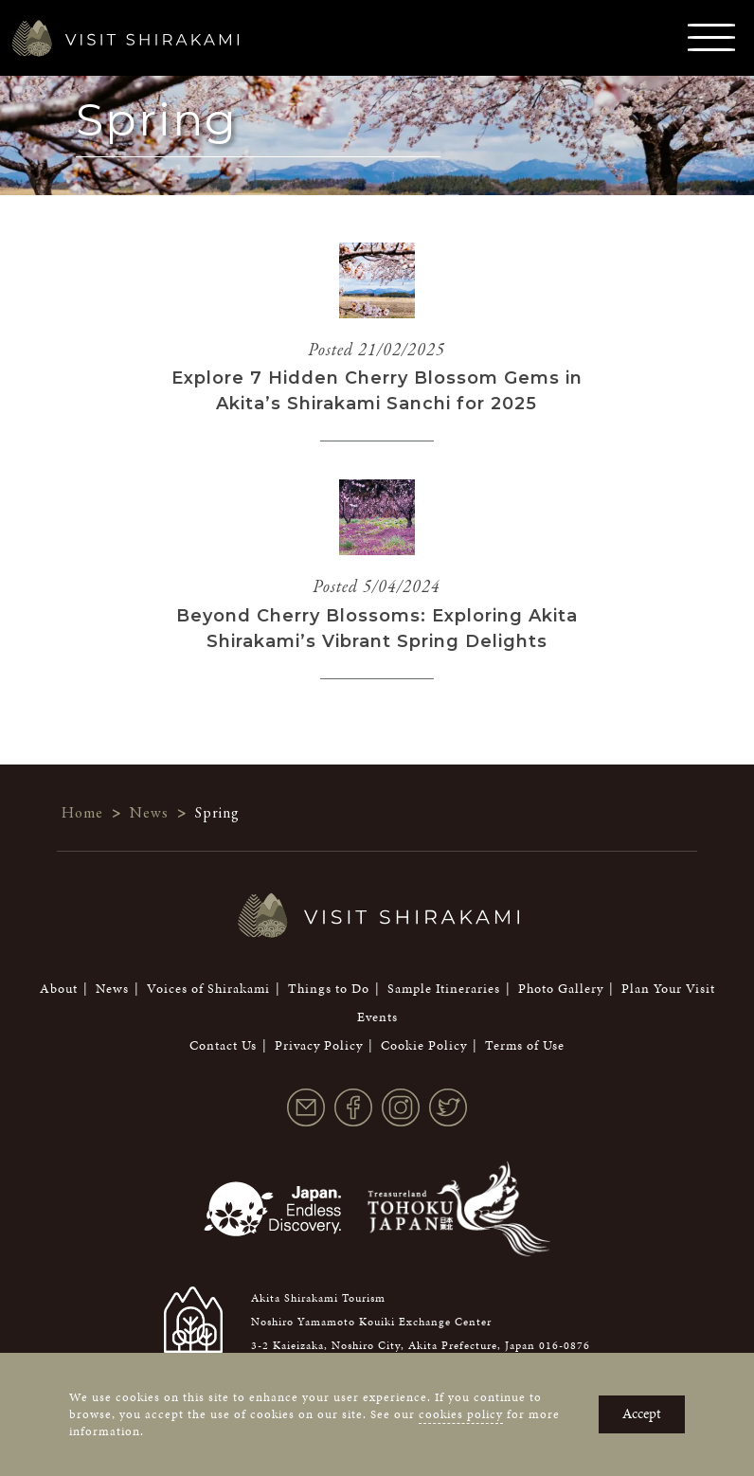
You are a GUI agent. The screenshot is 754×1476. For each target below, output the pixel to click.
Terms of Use (525, 1045)
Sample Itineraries (443, 989)
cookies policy (461, 1414)
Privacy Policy (319, 1045)
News (112, 989)
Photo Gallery (560, 989)
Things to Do (328, 989)
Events (377, 1017)
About (59, 989)
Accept (641, 1413)
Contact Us (223, 1045)
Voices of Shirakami (208, 989)
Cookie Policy (424, 1045)
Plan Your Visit (668, 989)
